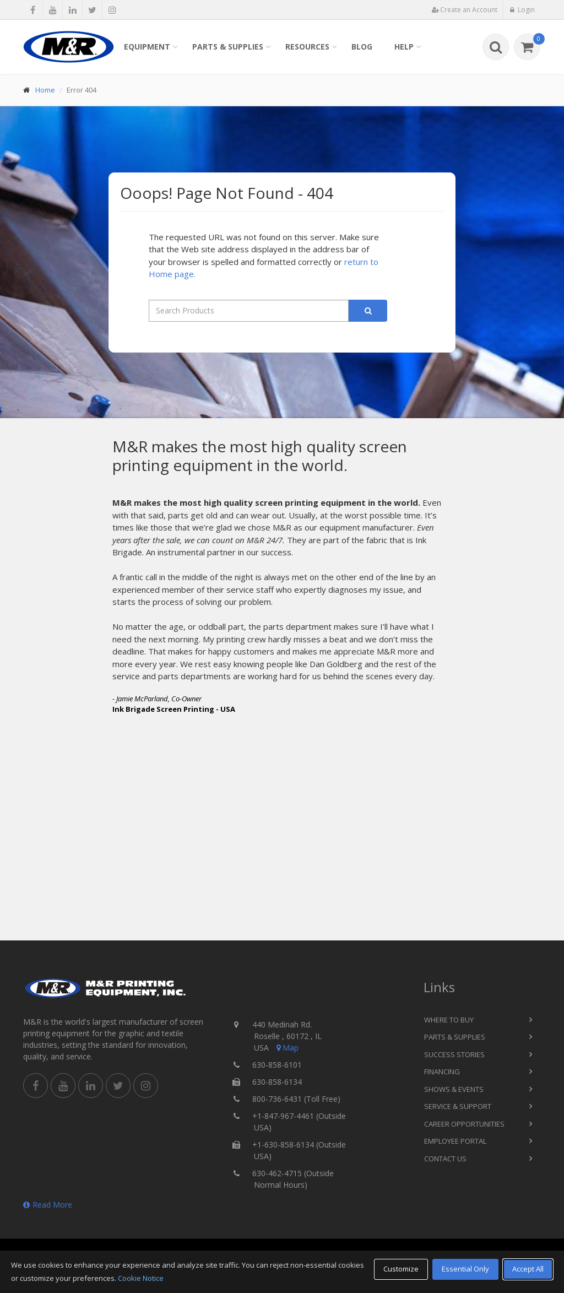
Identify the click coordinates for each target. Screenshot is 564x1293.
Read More (47, 1204)
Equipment (147, 46)
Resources (307, 46)
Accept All (528, 1269)
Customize (401, 1269)
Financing (442, 1071)
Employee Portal (455, 1141)
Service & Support (457, 1106)
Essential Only (465, 1269)
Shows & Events (454, 1089)
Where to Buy (449, 1020)
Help (404, 46)
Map (286, 1047)
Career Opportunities (464, 1124)
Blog (361, 46)
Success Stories (454, 1054)
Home (45, 90)
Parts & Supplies (227, 46)
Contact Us (445, 1159)
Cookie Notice (141, 1278)
